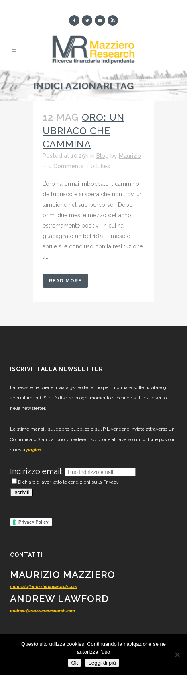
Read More (65, 281)
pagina (33, 450)
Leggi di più (102, 663)
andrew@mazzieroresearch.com (42, 610)
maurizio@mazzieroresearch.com (43, 586)
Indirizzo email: (37, 471)
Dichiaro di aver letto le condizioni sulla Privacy (65, 482)
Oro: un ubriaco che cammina (83, 130)
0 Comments (65, 166)
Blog (102, 156)
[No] (177, 655)
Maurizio (130, 156)
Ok (74, 663)
